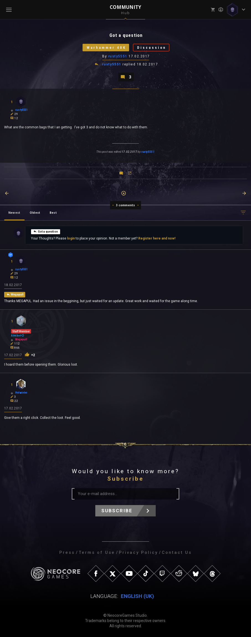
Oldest (35, 213)
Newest (14, 213)
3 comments (125, 205)
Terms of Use (97, 552)
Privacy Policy (138, 552)
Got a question (45, 231)
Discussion (151, 47)
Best (53, 213)
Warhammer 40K (106, 47)
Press (67, 552)
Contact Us (177, 552)
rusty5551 (117, 56)
